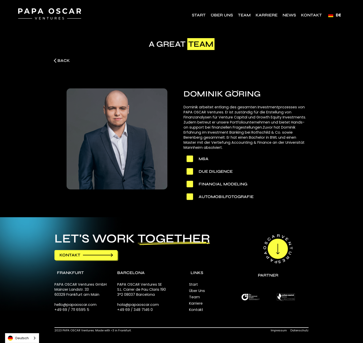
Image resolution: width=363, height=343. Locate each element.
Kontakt (311, 15)
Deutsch (18, 338)
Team (194, 297)
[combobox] (22, 338)
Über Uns (222, 15)
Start (199, 15)
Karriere (267, 15)
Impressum (279, 330)
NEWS (289, 15)
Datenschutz (299, 330)
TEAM (244, 15)
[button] (334, 15)
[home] (49, 13)
